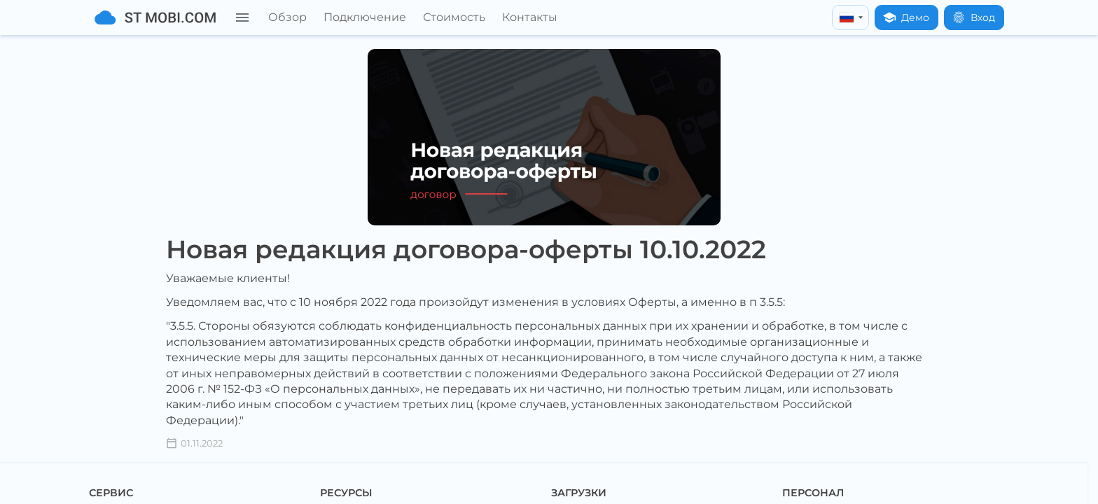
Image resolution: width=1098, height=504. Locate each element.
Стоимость (454, 17)
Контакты (529, 17)
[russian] (850, 17)
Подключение (365, 17)
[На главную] (155, 17)
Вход (973, 17)
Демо (905, 17)
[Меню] (242, 17)
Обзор (287, 17)
